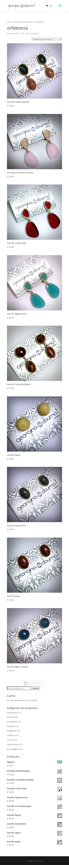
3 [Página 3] (32, 683)
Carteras (11, 726)
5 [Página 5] (39, 683)
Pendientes (12, 744)
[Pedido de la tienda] (46, 39)
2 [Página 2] (28, 683)
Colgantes (12, 730)
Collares (11, 735)
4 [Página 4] (35, 683)
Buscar (36, 688)
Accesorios (12, 712)
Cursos (10, 739)
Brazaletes (12, 721)
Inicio (9, 22)
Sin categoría (13, 749)
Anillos (10, 717)
